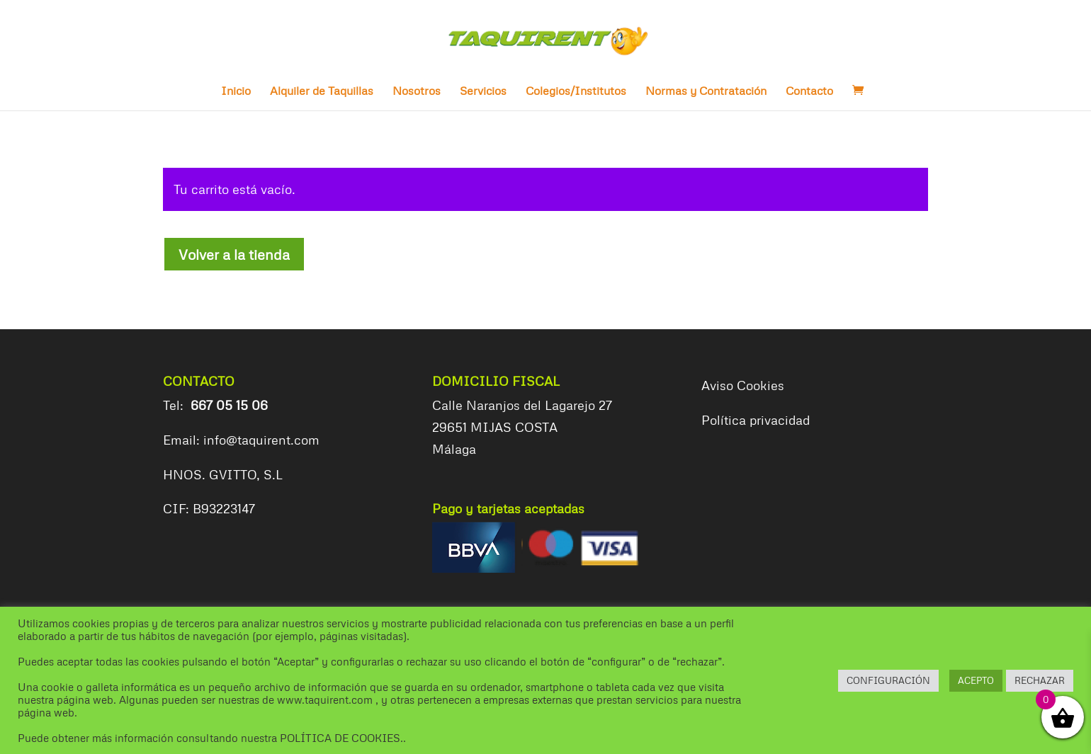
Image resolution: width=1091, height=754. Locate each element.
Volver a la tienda (234, 254)
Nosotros (416, 92)
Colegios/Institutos (576, 92)
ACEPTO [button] (976, 680)
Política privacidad (755, 420)
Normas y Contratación (706, 92)
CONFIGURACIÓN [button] (888, 680)
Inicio (236, 92)
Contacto (809, 92)
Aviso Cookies (742, 385)
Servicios (483, 92)
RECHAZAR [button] (1039, 680)
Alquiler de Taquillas (321, 92)
